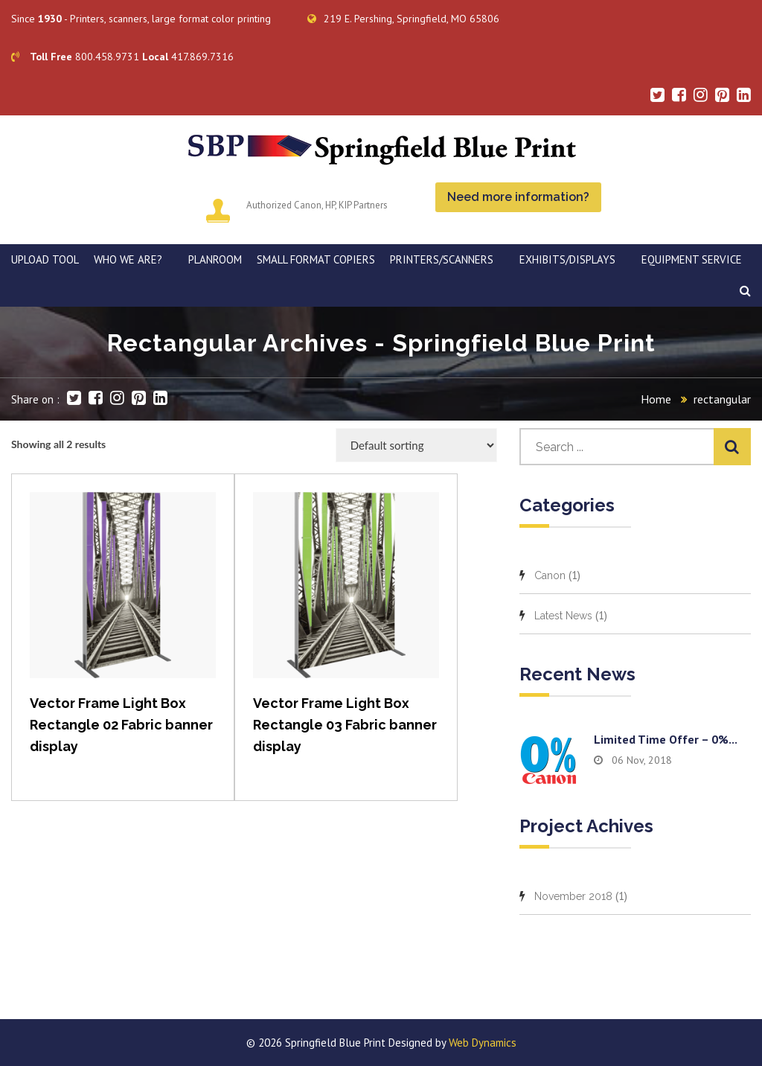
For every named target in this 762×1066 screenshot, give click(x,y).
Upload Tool (45, 259)
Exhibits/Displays (567, 259)
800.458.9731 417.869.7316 (122, 56)
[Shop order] (416, 445)
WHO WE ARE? (128, 259)
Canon (550, 575)
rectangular (722, 399)
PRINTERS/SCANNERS (441, 259)
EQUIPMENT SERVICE (691, 259)
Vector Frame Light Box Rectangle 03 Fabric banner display (345, 724)
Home (656, 399)
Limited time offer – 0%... (665, 739)
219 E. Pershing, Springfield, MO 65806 (403, 18)
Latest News (563, 616)
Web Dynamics (482, 1042)
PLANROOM (215, 259)
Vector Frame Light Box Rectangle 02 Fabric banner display (121, 724)
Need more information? (518, 197)
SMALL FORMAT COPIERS (316, 259)
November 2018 (573, 896)
